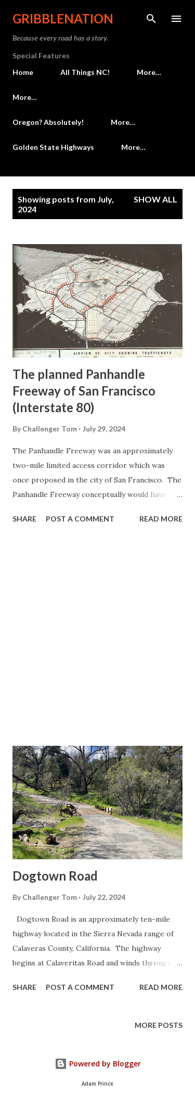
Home (22, 72)
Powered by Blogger (98, 1063)
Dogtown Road (55, 875)
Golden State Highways (53, 147)
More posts (159, 1025)
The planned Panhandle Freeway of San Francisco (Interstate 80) (83, 390)
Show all (155, 199)
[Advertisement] (97, 636)
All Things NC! (85, 72)
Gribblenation (62, 18)
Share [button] (24, 518)
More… (149, 72)
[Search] (151, 18)
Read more (161, 518)
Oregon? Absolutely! (48, 122)
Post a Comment (80, 518)
